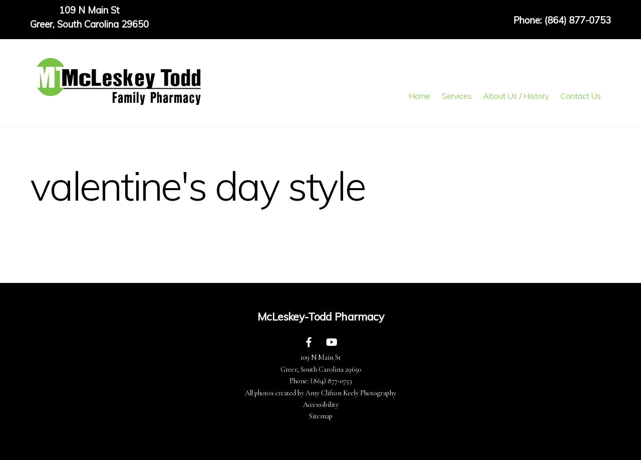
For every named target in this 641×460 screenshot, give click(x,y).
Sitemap (321, 416)
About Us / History (516, 96)
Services (457, 96)
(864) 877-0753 (331, 381)
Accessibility (321, 404)
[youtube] (332, 341)
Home (419, 96)
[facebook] (309, 341)
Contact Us (580, 96)
